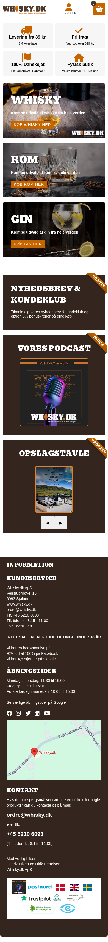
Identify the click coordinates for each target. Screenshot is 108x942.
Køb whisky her (32, 125)
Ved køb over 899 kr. (80, 43)
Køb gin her (28, 244)
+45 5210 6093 (25, 834)
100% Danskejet (28, 64)
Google (60, 702)
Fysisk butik (80, 64)
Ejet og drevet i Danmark (28, 70)
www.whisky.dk (19, 604)
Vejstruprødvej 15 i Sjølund (80, 70)
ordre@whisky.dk (21, 609)
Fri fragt (80, 37)
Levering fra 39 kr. (28, 37)
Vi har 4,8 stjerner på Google (31, 659)
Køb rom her (29, 184)
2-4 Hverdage (28, 43)
